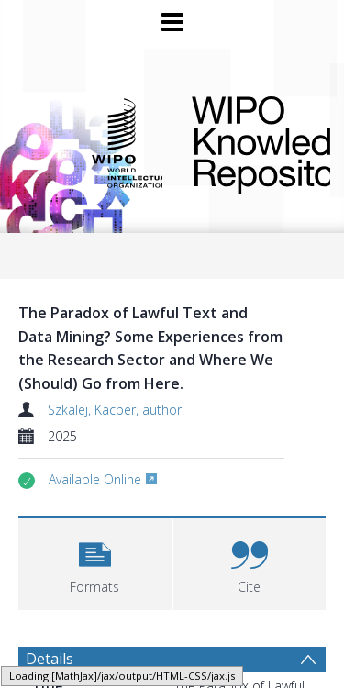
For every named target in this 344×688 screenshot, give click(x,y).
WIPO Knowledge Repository (246, 141)
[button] (95, 561)
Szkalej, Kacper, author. (116, 409)
